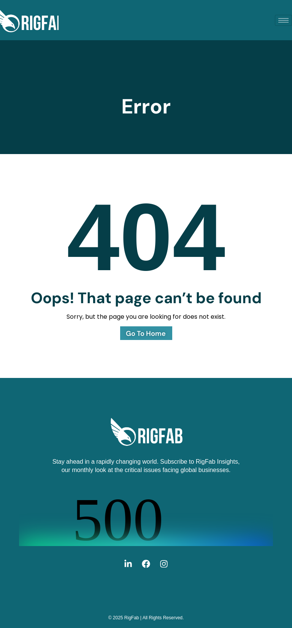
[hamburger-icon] (283, 20)
